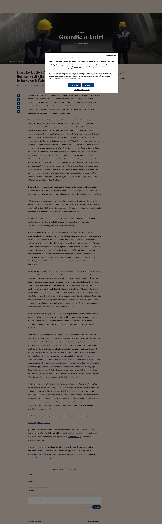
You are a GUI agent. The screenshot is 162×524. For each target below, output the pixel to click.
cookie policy (78, 67)
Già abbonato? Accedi (82, 90)
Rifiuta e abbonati (111, 55)
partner (107, 73)
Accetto (88, 85)
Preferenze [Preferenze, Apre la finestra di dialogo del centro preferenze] (74, 85)
